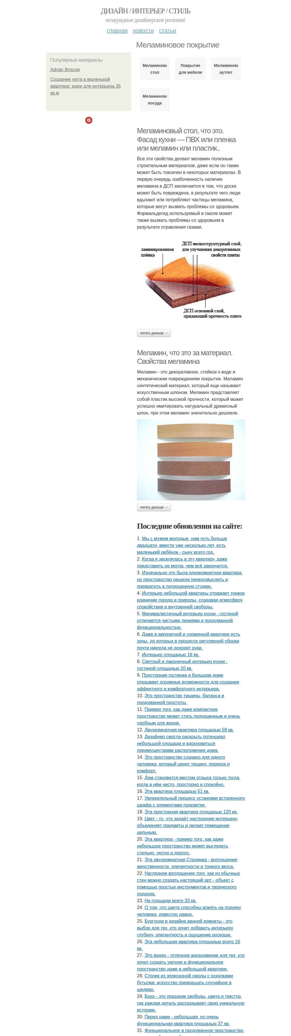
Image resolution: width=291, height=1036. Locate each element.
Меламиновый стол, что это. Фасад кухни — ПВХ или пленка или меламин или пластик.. (186, 139)
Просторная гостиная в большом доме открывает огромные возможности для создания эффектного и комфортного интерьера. (188, 682)
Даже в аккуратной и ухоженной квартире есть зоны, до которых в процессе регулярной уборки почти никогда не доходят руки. (188, 641)
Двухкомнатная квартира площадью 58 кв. (189, 729)
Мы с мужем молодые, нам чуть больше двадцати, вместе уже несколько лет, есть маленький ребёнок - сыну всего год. (182, 545)
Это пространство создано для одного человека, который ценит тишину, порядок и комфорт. (183, 764)
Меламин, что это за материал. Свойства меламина (184, 357)
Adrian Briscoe (65, 69)
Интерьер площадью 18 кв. (170, 654)
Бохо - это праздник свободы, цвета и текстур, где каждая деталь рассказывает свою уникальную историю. (190, 1003)
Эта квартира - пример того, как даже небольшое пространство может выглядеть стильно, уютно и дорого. (182, 846)
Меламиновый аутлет (226, 69)
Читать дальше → (154, 333)
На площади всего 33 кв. (171, 900)
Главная (117, 30)
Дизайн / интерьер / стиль (145, 11)
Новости (143, 30)
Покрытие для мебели (190, 69)
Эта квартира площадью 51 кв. (177, 791)
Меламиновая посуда (155, 99)
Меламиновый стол (155, 69)
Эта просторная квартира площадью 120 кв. (191, 811)
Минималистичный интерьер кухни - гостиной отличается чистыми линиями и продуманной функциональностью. (187, 620)
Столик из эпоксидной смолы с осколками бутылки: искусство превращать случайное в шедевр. (185, 982)
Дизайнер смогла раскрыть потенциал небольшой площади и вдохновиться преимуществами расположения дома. (181, 743)
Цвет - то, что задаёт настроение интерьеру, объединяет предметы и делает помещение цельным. (187, 825)
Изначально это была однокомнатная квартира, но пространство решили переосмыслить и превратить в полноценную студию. (190, 579)
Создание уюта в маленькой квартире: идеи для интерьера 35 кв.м (85, 86)
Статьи (167, 30)
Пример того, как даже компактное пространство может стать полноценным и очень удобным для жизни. (188, 716)
